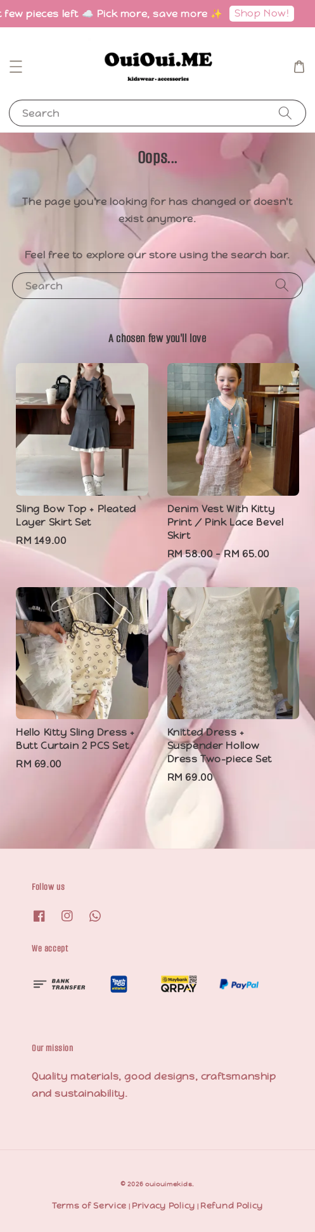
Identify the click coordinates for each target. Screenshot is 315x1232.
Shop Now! (265, 13)
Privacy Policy (163, 1205)
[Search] (285, 112)
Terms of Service (89, 1205)
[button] (16, 67)
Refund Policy (231, 1205)
